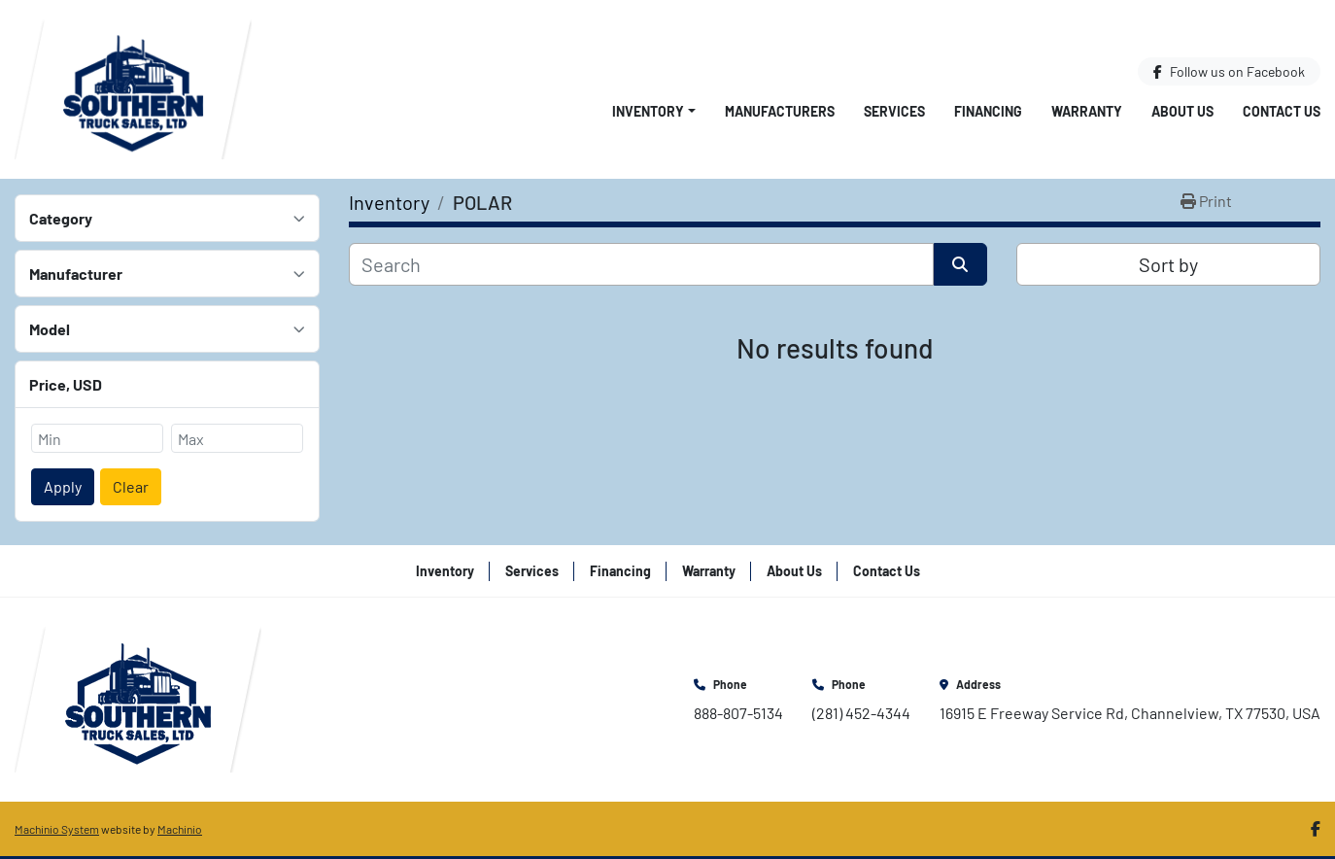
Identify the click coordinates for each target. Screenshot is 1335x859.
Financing (988, 111)
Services (894, 111)
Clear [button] (131, 486)
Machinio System (57, 829)
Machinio (179, 829)
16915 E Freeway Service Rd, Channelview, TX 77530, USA (1130, 713)
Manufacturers (780, 111)
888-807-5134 (738, 713)
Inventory (648, 111)
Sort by (1168, 264)
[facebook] (1229, 71)
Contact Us (1281, 111)
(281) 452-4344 (861, 713)
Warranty (1086, 111)
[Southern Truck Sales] (138, 697)
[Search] (641, 264)
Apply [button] (63, 486)
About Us (1182, 111)
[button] (654, 111)
